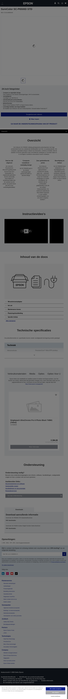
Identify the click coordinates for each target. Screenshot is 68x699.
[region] (33, 692)
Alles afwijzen (55, 692)
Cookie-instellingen (55, 696)
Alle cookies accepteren (55, 688)
